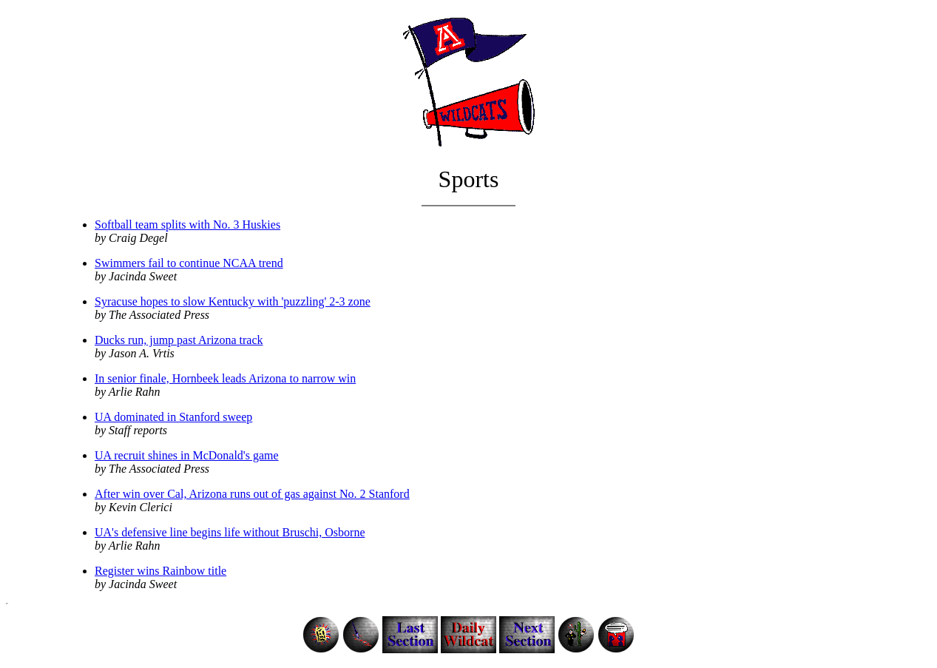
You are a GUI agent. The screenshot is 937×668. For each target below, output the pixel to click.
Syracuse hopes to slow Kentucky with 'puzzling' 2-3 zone (233, 301)
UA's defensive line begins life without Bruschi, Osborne (230, 532)
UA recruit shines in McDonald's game (187, 455)
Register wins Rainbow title (160, 570)
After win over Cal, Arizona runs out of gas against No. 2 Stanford (252, 493)
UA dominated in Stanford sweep (173, 417)
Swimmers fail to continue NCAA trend (189, 263)
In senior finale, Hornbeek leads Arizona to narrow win (225, 378)
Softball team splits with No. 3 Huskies (187, 224)
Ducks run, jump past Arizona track (179, 340)
